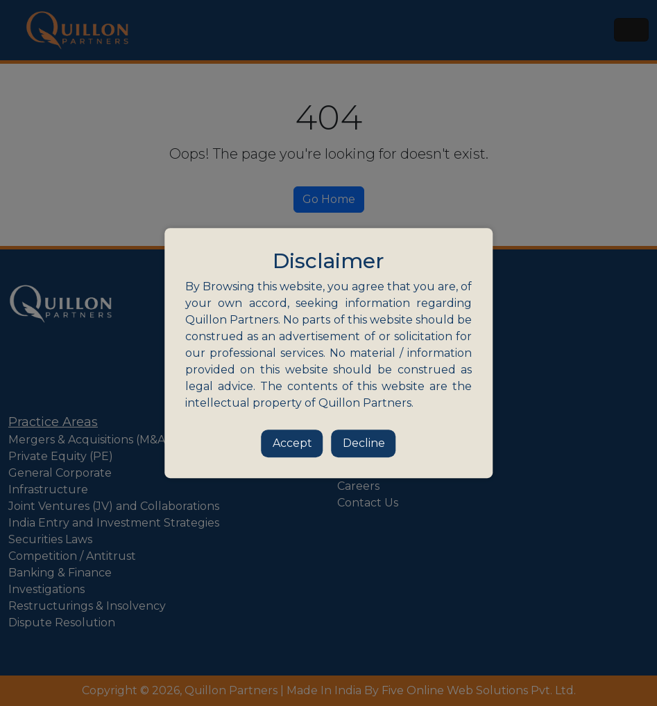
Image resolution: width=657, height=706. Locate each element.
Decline (364, 443)
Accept (292, 443)
